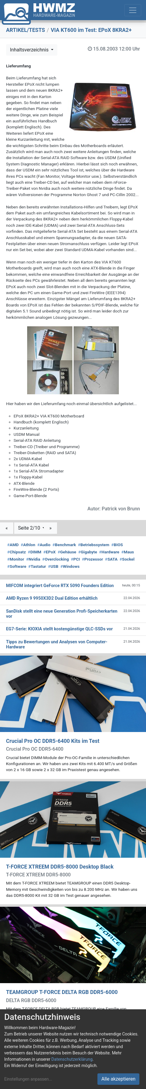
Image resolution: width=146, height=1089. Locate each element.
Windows (69, 566)
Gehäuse (67, 551)
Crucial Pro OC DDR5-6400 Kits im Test (52, 741)
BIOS (117, 544)
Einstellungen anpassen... (28, 1079)
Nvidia (33, 559)
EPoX (49, 551)
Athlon (28, 544)
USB (53, 566)
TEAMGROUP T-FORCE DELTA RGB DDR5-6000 (62, 992)
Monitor (15, 559)
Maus (127, 551)
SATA (111, 559)
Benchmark (64, 544)
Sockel (126, 559)
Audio (44, 544)
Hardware (109, 551)
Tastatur (37, 566)
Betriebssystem (93, 544)
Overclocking (55, 559)
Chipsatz (16, 551)
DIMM (34, 551)
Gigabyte (87, 551)
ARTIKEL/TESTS (25, 30)
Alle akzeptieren (118, 1079)
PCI (75, 559)
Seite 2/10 (29, 528)
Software (16, 566)
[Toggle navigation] (132, 10)
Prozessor (92, 559)
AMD (13, 544)
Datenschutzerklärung (71, 1059)
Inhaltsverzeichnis (30, 50)
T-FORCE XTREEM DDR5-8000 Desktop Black (59, 867)
